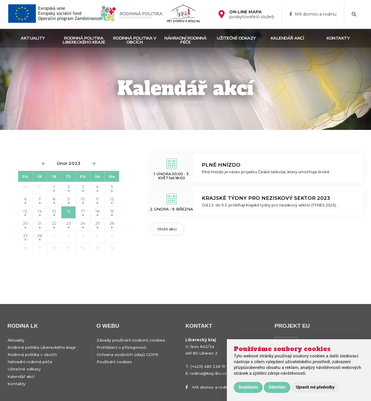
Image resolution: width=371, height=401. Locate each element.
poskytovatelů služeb (251, 14)
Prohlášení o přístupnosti (121, 347)
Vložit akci (167, 229)
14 (40, 212)
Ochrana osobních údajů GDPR (127, 354)
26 (112, 224)
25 (97, 224)
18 (97, 212)
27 (25, 236)
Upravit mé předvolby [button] (315, 387)
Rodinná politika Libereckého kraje (84, 40)
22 (54, 224)
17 (83, 212)
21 (40, 224)
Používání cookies (114, 361)
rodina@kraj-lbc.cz (208, 373)
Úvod (165, 101)
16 (68, 212)
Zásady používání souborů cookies (131, 340)
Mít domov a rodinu (312, 14)
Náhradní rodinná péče (185, 40)
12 (112, 200)
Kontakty (338, 38)
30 (25, 186)
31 (40, 186)
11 (97, 200)
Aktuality (33, 38)
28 (39, 236)
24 (82, 224)
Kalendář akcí (287, 38)
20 (25, 224)
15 (54, 212)
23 (68, 224)
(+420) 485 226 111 (207, 366)
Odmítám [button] (276, 387)
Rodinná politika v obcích (134, 40)
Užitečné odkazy (236, 38)
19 (112, 212)
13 (25, 212)
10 (83, 200)
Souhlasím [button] (248, 387)
